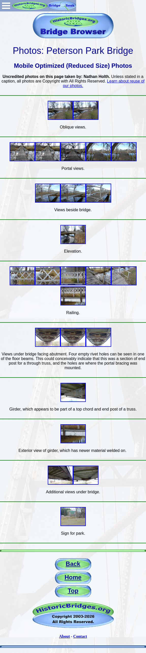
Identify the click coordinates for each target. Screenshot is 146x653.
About (64, 636)
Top (73, 590)
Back (73, 563)
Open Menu (6, 5)
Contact (80, 636)
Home (73, 577)
